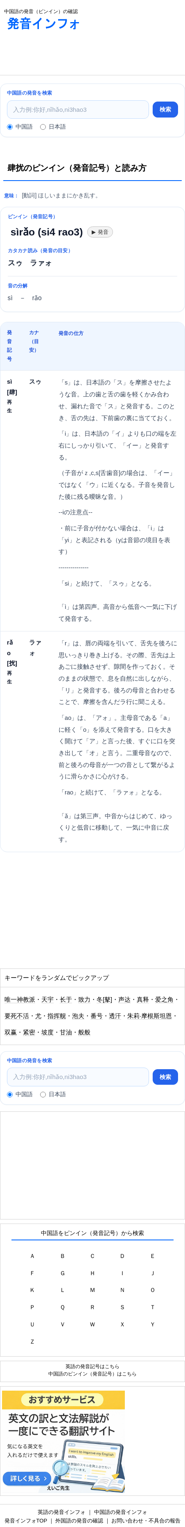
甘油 (66, 1032)
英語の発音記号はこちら (92, 1366)
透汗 (115, 1016)
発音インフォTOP (26, 1521)
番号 (96, 1016)
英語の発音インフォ (62, 1512)
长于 (66, 999)
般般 (84, 1032)
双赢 (11, 1032)
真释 (143, 999)
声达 (124, 999)
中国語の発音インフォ (120, 1512)
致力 (84, 999)
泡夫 (78, 1016)
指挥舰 (56, 1016)
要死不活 (17, 1016)
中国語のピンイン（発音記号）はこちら (92, 1373)
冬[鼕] (104, 999)
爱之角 (164, 999)
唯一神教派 (20, 999)
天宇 (47, 999)
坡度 (47, 1032)
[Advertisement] (65, 54)
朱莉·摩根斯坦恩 (149, 1016)
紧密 (29, 1032)
